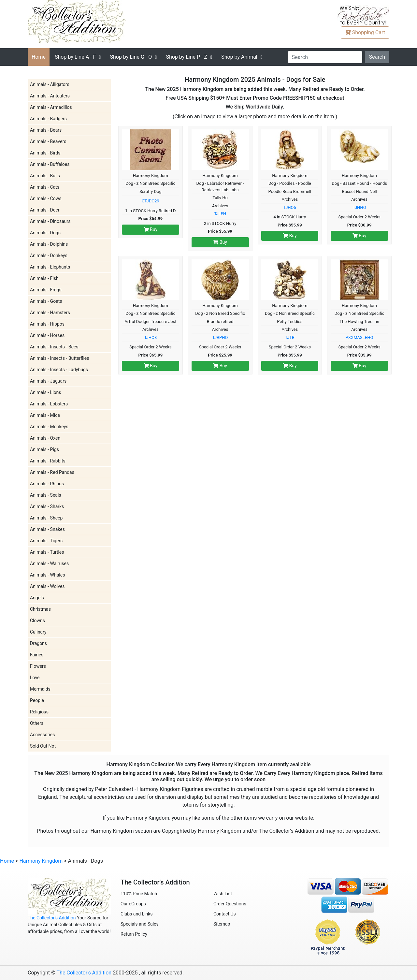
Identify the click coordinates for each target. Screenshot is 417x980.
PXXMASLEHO (359, 337)
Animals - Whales (47, 575)
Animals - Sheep (46, 517)
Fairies (36, 654)
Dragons (38, 643)
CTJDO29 (150, 200)
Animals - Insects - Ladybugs (59, 369)
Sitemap (221, 924)
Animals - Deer (44, 209)
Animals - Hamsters (50, 312)
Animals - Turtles (47, 552)
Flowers (38, 666)
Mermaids (40, 689)
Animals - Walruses (49, 563)
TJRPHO (220, 337)
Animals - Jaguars (48, 381)
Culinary (38, 632)
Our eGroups (133, 903)
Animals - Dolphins (49, 244)
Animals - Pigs (44, 449)
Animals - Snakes (47, 529)
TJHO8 (150, 337)
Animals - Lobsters (49, 403)
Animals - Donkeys (48, 255)
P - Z (186, 57)
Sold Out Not (43, 746)
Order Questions (229, 903)
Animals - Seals (45, 495)
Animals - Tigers (46, 540)
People (37, 700)
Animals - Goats (46, 301)
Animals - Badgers (48, 118)
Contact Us (224, 913)
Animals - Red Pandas (52, 472)
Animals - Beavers (48, 141)
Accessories (42, 734)
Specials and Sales (140, 924)
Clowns (37, 620)
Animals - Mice (45, 415)
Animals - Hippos (47, 324)
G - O (131, 57)
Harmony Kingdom (41, 861)
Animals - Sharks (47, 506)
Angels (37, 597)
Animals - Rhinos (47, 483)
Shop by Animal (239, 57)
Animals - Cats (44, 187)
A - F (75, 57)
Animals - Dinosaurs (50, 221)
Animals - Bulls (45, 175)
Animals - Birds (45, 152)
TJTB (290, 337)
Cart (365, 32)
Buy (151, 229)
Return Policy (134, 934)
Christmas (40, 609)
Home (39, 57)
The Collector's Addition (52, 917)
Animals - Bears (46, 130)
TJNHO (359, 207)
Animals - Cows (45, 198)
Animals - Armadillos (51, 107)
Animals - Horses (47, 335)
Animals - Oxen (45, 438)
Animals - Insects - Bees (54, 346)
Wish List (222, 893)
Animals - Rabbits (47, 460)
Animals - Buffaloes (49, 164)
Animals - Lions (45, 392)
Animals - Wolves (47, 586)
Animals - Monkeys (49, 426)
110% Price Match (139, 893)
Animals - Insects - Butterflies (59, 358)
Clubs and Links (137, 913)
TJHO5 (289, 207)
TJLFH (220, 213)
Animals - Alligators (49, 84)
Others (36, 723)
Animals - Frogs (46, 289)
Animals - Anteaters (50, 95)
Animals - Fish (44, 278)
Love (35, 677)
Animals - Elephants (50, 267)
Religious (39, 711)
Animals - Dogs (45, 232)
